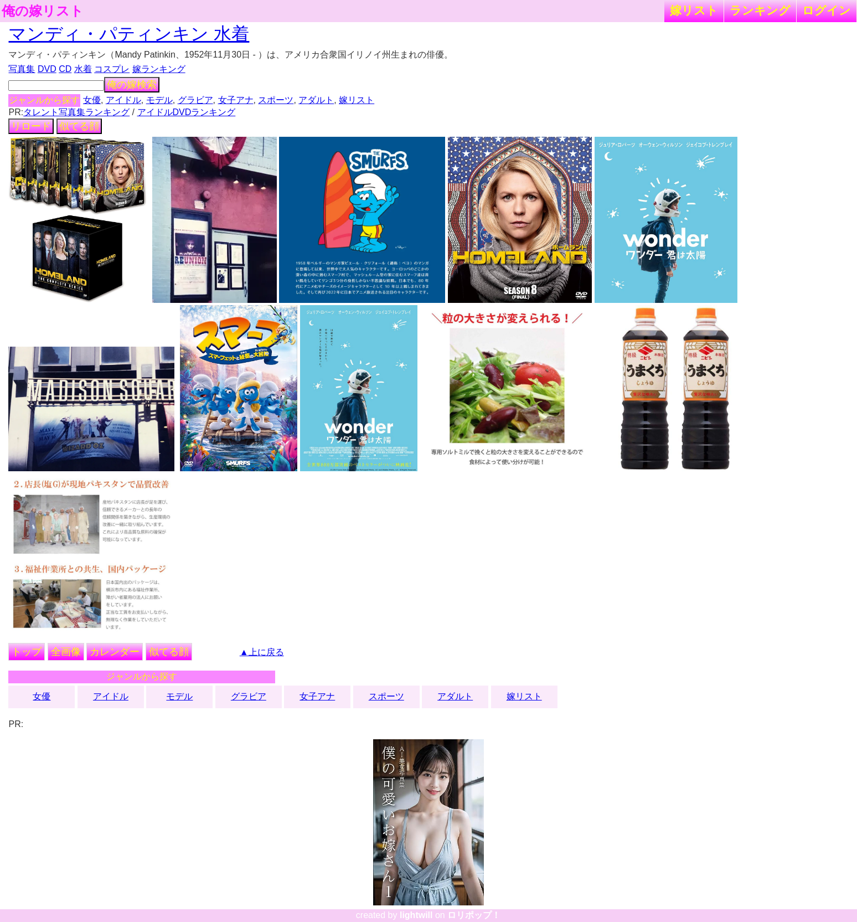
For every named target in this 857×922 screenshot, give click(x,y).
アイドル (123, 100)
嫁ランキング (158, 69)
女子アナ (236, 100)
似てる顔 (79, 126)
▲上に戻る (262, 652)
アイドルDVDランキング (186, 112)
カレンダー (115, 651)
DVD (47, 69)
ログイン (826, 10)
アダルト (316, 100)
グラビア (195, 100)
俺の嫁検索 (132, 84)
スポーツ (275, 100)
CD (65, 69)
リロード (31, 126)
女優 (92, 100)
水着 (83, 69)
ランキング (760, 10)
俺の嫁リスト (43, 11)
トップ (27, 651)
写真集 (21, 69)
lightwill (416, 915)
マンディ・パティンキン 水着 (128, 34)
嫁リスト (694, 10)
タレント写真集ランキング (76, 112)
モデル (159, 100)
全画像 (66, 651)
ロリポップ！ (473, 915)
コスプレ (112, 69)
